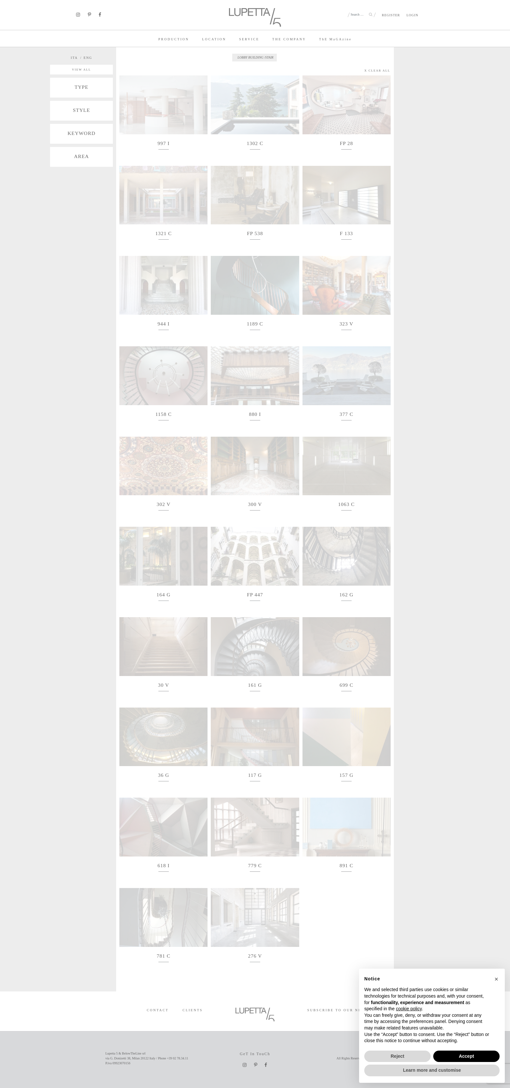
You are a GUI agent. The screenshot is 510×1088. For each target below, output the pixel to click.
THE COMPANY (289, 39)
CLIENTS (192, 1010)
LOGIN (412, 15)
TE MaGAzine (335, 39)
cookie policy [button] (409, 1008)
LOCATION (214, 39)
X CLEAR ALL (377, 70)
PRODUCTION (173, 39)
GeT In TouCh (255, 1054)
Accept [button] (466, 1056)
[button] (496, 979)
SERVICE (249, 39)
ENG (88, 58)
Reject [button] (397, 1056)
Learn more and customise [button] (432, 1070)
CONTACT (157, 1010)
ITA (74, 58)
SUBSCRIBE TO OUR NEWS (337, 1010)
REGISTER (391, 15)
